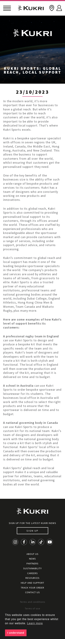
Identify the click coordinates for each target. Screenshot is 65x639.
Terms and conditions (32, 601)
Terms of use (32, 608)
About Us (32, 554)
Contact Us (32, 592)
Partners (32, 563)
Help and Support (32, 582)
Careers (32, 573)
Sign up (32, 530)
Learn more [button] (35, 623)
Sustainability (32, 568)
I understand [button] (15, 632)
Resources (32, 577)
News (32, 558)
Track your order (32, 587)
